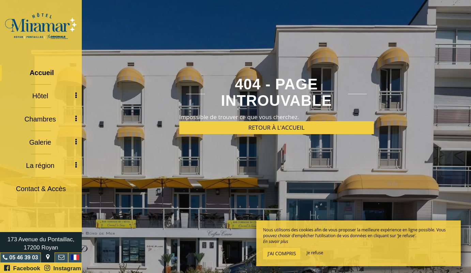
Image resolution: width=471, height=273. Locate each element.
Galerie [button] (53, 142)
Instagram (62, 268)
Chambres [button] (51, 119)
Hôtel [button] (54, 96)
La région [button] (51, 165)
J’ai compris (282, 253)
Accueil (42, 72)
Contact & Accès (41, 188)
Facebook (22, 268)
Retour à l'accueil (276, 127)
